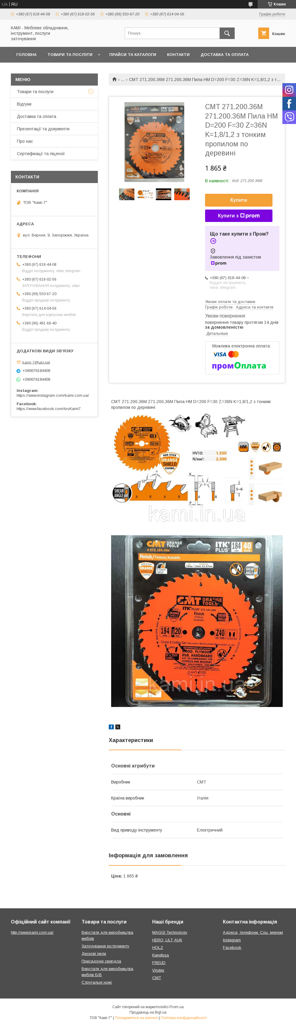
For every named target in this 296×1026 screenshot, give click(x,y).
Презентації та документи (43, 128)
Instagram (232, 940)
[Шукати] (227, 33)
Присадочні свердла (101, 961)
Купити (238, 200)
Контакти (178, 54)
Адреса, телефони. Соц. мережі (253, 932)
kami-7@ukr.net (36, 362)
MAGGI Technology (169, 932)
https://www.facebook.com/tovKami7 (49, 408)
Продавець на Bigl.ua (148, 1012)
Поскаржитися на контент (136, 1018)
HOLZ (157, 947)
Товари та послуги (69, 54)
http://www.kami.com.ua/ (32, 932)
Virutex (158, 970)
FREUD (159, 962)
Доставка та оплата (225, 54)
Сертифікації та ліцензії (41, 153)
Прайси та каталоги (132, 54)
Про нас (25, 141)
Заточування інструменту (105, 946)
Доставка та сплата (36, 116)
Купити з (238, 216)
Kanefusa (160, 955)
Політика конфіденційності (184, 1018)
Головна (26, 54)
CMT (156, 978)
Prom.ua (176, 1007)
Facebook (232, 947)
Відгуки (24, 104)
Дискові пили (94, 953)
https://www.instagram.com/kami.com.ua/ (53, 395)
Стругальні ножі (97, 982)
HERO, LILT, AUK (167, 940)
